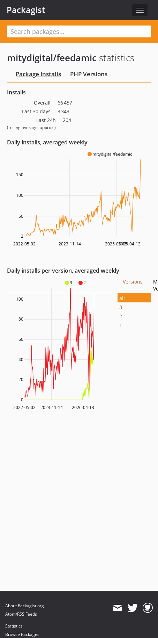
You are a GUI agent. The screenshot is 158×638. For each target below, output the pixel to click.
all (122, 298)
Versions (133, 281)
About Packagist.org (24, 606)
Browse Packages (22, 634)
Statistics (14, 626)
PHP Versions (88, 74)
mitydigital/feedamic (52, 57)
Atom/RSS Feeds (21, 614)
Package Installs (38, 74)
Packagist (26, 9)
